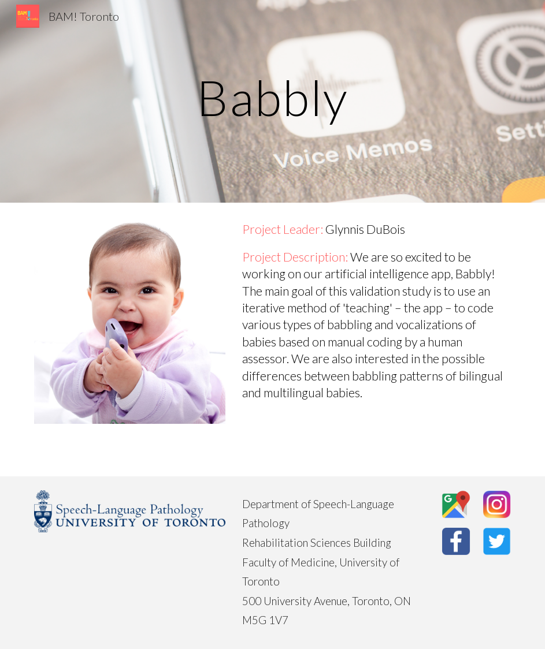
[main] (273, 101)
